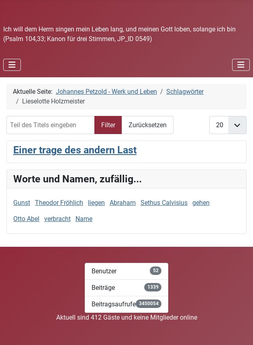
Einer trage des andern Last (75, 150)
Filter (108, 125)
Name (83, 219)
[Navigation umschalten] (12, 65)
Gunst (21, 203)
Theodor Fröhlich (59, 203)
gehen (201, 203)
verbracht (57, 219)
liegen (96, 203)
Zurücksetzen (148, 125)
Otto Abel (26, 219)
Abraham (123, 203)
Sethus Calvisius (164, 203)
